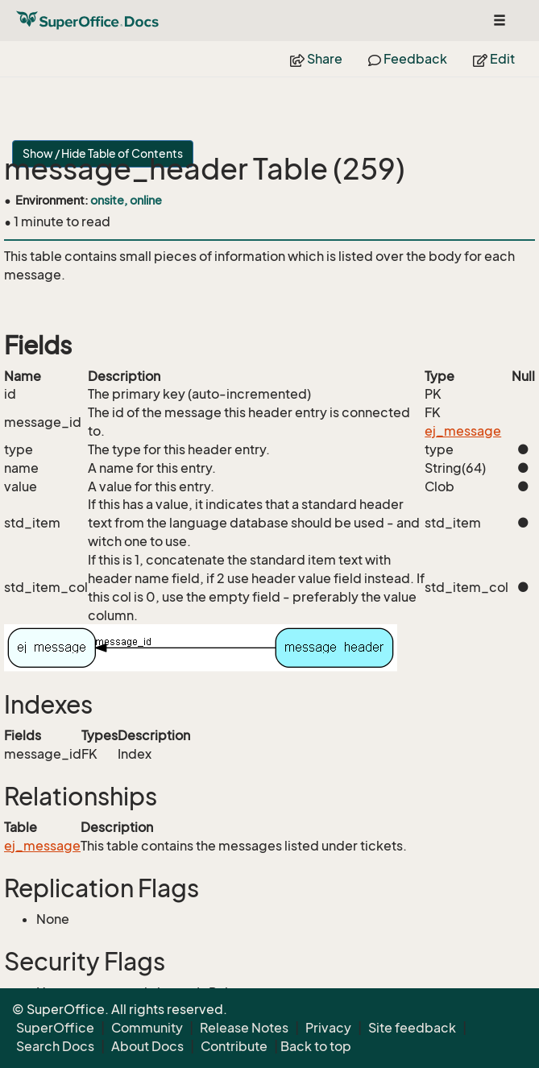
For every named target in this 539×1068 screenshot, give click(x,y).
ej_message (463, 431)
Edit (494, 59)
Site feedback (412, 1028)
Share (316, 59)
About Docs (147, 1046)
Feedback (407, 59)
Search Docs (55, 1046)
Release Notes (244, 1028)
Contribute (234, 1046)
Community (147, 1028)
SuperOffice (55, 1028)
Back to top (315, 1046)
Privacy (328, 1028)
